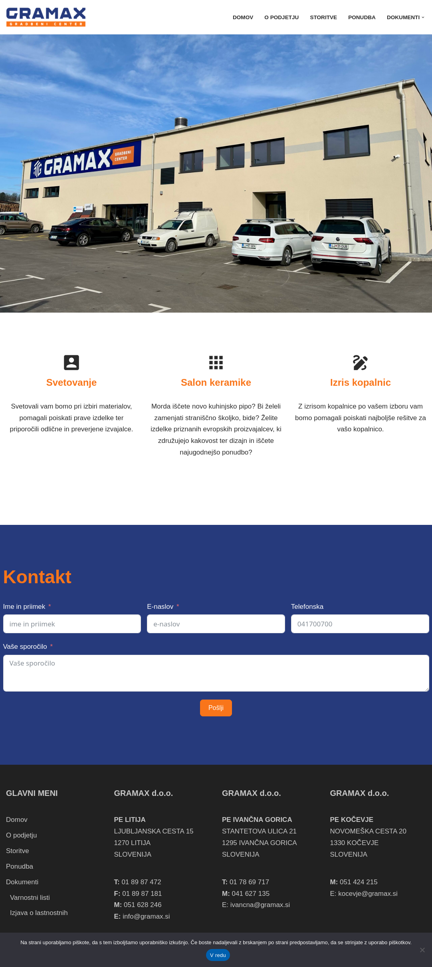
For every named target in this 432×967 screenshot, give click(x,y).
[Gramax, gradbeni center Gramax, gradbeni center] (46, 17)
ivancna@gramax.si (260, 905)
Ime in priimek (24, 606)
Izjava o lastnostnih (39, 913)
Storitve (323, 17)
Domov (243, 17)
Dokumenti (22, 882)
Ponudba (362, 17)
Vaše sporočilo (25, 646)
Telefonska (307, 606)
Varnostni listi (30, 897)
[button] (423, 17)
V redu (218, 955)
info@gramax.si (146, 916)
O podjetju (281, 17)
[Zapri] (422, 950)
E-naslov (160, 606)
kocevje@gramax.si (368, 893)
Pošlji (216, 707)
